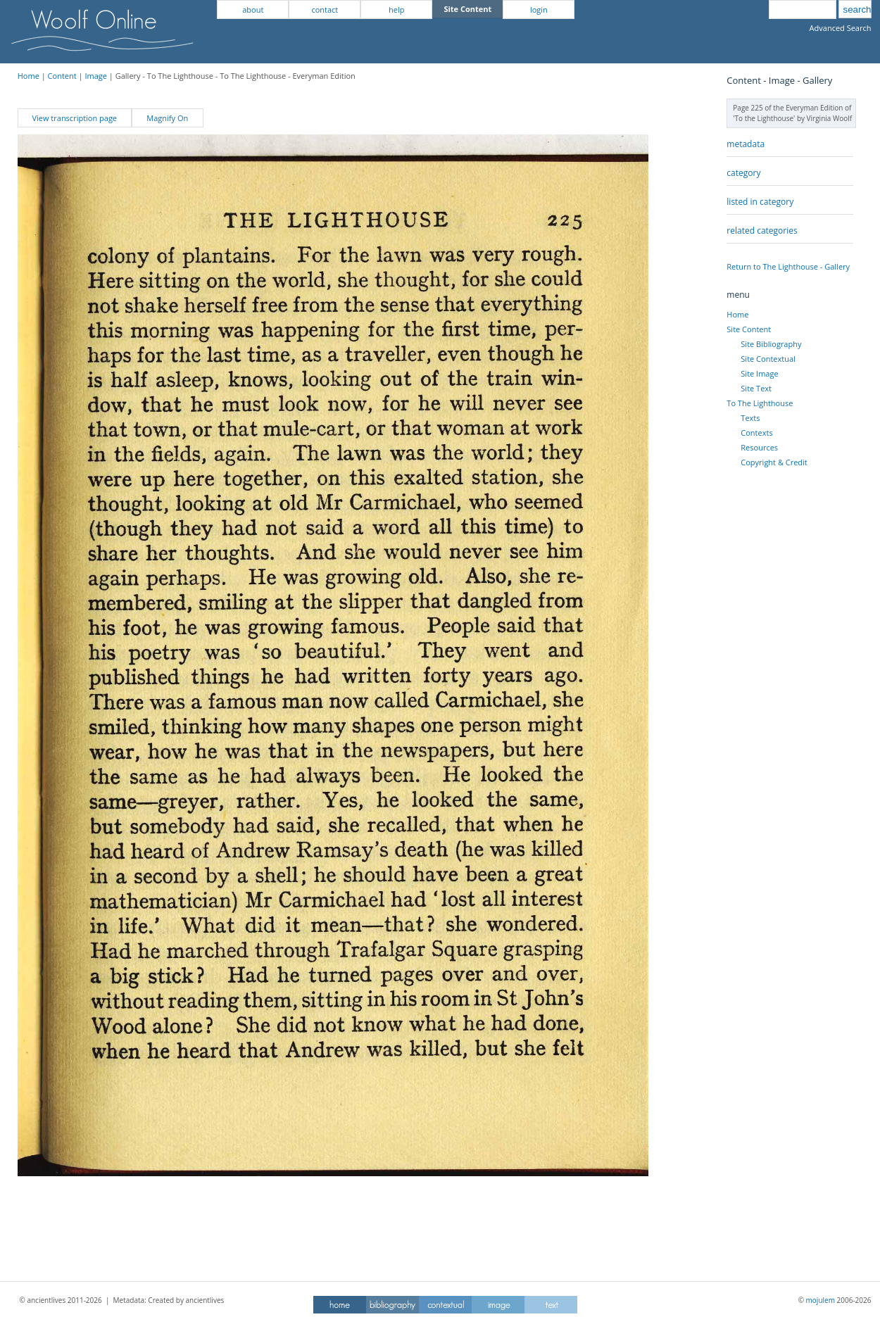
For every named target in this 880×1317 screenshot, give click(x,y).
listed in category (760, 202)
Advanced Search (841, 28)
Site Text (756, 388)
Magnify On (167, 118)
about (252, 9)
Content (62, 75)
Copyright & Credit (774, 462)
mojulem (820, 1300)
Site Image (759, 373)
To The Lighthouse (760, 403)
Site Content (749, 329)
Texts (750, 417)
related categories (762, 231)
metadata (746, 144)
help (396, 9)
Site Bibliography (771, 344)
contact (324, 9)
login (539, 9)
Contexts (756, 432)
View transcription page (74, 118)
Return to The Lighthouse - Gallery (788, 266)
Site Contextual (768, 358)
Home (28, 75)
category (743, 173)
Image (95, 75)
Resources (759, 447)
